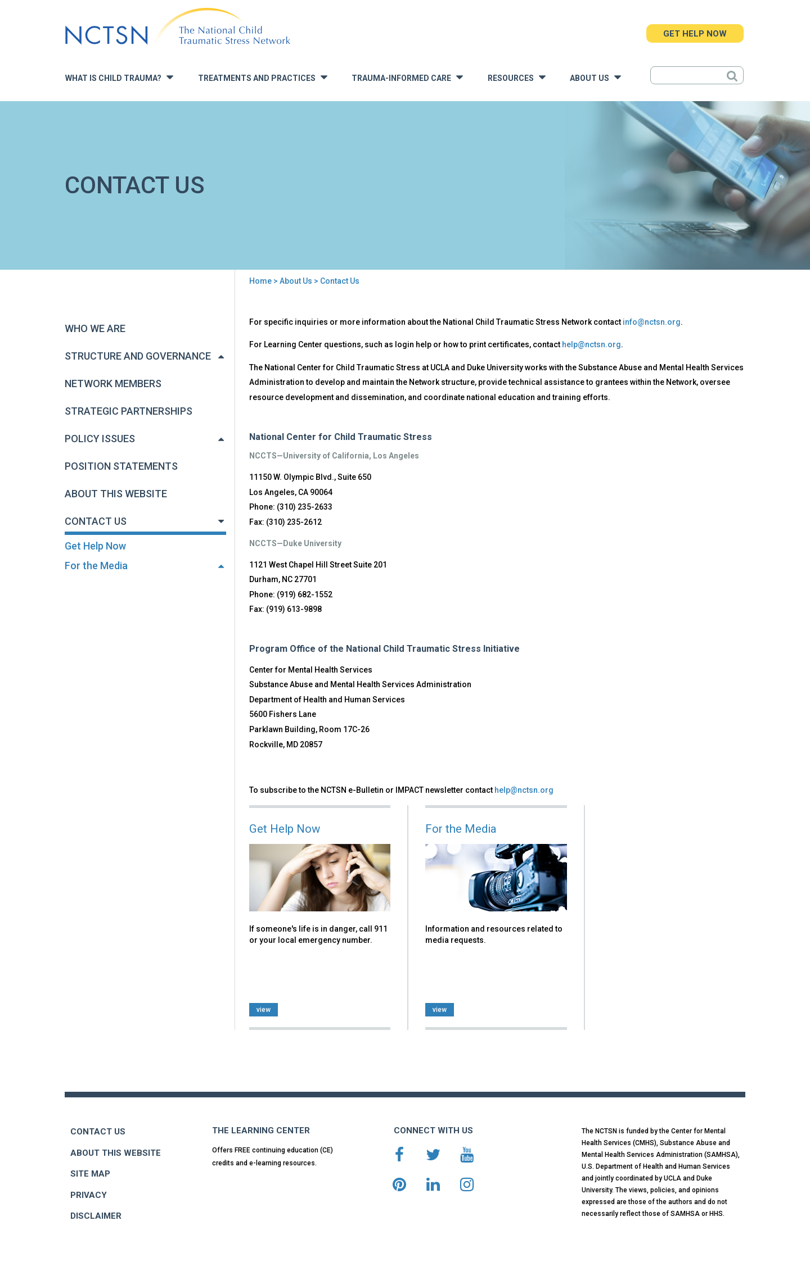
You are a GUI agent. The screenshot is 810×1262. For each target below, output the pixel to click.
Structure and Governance (138, 356)
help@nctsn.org (591, 344)
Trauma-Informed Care (407, 77)
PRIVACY (88, 1195)
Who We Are (95, 328)
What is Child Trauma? (119, 77)
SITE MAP (90, 1174)
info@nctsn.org (652, 321)
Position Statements (121, 466)
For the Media (96, 565)
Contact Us (96, 521)
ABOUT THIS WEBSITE (115, 1153)
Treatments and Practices (262, 77)
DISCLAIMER (96, 1216)
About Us (595, 77)
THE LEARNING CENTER (261, 1130)
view (263, 1010)
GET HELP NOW (695, 34)
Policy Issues (100, 438)
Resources (517, 77)
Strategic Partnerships (128, 411)
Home (260, 280)
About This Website (116, 494)
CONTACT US (97, 1132)
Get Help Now (95, 546)
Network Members (113, 383)
